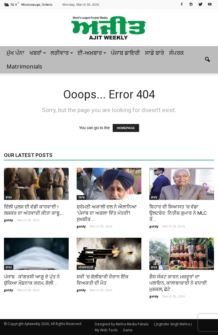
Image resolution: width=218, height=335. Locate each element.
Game (128, 330)
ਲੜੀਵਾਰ (62, 53)
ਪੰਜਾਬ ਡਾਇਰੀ (125, 53)
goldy (8, 220)
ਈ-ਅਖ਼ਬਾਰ (91, 53)
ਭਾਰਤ (9, 197)
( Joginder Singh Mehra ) (173, 324)
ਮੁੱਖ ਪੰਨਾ (15, 53)
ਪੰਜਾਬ (81, 197)
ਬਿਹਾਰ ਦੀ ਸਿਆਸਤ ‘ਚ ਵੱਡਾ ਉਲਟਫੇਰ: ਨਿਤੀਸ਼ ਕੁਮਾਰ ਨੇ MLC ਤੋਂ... (178, 213)
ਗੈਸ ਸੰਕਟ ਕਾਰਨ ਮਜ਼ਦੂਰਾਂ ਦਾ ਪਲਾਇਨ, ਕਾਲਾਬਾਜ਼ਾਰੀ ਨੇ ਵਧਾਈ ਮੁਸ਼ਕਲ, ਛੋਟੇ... (178, 283)
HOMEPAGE (126, 128)
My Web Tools (106, 330)
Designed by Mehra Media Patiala (121, 324)
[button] (207, 60)
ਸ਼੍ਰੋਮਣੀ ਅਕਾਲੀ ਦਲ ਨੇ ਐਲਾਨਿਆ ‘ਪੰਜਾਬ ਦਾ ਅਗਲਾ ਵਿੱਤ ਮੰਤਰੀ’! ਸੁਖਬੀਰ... (107, 213)
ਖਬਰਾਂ (38, 53)
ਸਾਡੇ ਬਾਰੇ (154, 53)
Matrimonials (24, 66)
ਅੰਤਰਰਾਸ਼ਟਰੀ (85, 267)
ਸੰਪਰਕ (176, 53)
